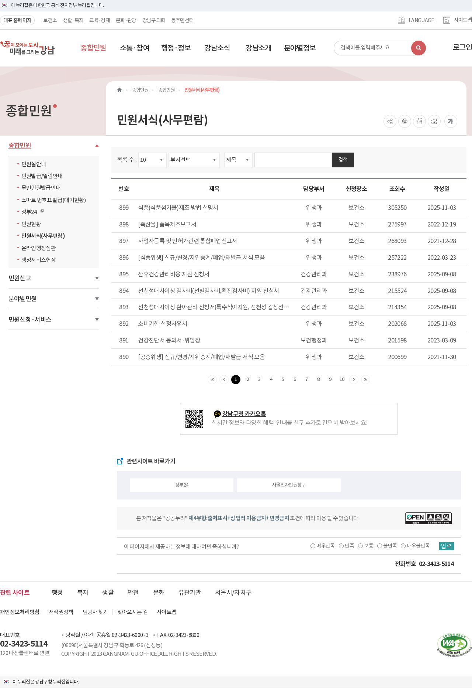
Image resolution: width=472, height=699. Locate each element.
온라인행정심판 (38, 248)
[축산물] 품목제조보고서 (167, 224)
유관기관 (189, 593)
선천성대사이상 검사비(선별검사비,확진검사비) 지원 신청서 (208, 290)
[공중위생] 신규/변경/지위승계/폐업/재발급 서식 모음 (201, 357)
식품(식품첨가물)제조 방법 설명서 (178, 207)
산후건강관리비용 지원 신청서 (173, 274)
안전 (133, 593)
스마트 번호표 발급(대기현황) (53, 200)
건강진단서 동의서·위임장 (169, 340)
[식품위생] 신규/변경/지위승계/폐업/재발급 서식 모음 (201, 257)
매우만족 (325, 545)
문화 (158, 593)
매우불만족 (418, 545)
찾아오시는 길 (132, 612)
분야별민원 (22, 299)
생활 (108, 593)
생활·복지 (73, 20)
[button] (93, 48)
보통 (368, 545)
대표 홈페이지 (17, 20)
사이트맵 (463, 20)
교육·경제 (99, 20)
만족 (349, 545)
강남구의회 (153, 20)
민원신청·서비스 (30, 320)
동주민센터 (182, 20)
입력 (446, 546)
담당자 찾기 (95, 612)
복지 (82, 593)
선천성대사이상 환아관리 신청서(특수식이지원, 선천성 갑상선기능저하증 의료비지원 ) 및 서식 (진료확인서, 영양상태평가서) (213, 307)
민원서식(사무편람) (43, 235)
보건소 (50, 20)
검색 (343, 159)
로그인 (462, 47)
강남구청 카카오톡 (244, 414)
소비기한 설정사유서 (162, 323)
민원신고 (19, 278)
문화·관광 (126, 20)
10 (342, 379)
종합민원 (19, 145)
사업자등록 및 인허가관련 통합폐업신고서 (187, 241)
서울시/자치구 (233, 593)
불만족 (390, 545)
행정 (57, 593)
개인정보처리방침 (19, 612)
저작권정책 (61, 612)
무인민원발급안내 (41, 187)
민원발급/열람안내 (42, 176)
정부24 (30, 211)
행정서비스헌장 (38, 259)
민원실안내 (33, 164)
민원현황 (31, 224)
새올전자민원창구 (289, 485)
